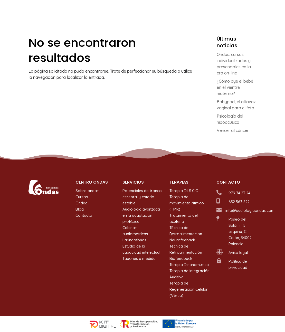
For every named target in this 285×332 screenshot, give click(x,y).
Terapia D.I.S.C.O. (184, 190)
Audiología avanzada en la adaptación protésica (141, 215)
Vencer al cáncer (233, 130)
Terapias (167, 10)
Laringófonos (134, 240)
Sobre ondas (112, 10)
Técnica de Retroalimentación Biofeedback (185, 252)
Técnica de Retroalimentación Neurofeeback (185, 233)
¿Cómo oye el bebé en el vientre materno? (235, 87)
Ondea (212, 10)
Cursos (192, 10)
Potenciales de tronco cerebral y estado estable (142, 196)
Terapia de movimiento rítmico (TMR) (186, 203)
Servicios (139, 10)
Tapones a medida (139, 258)
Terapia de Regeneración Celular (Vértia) (188, 289)
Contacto (248, 10)
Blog (229, 10)
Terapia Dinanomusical (189, 264)
